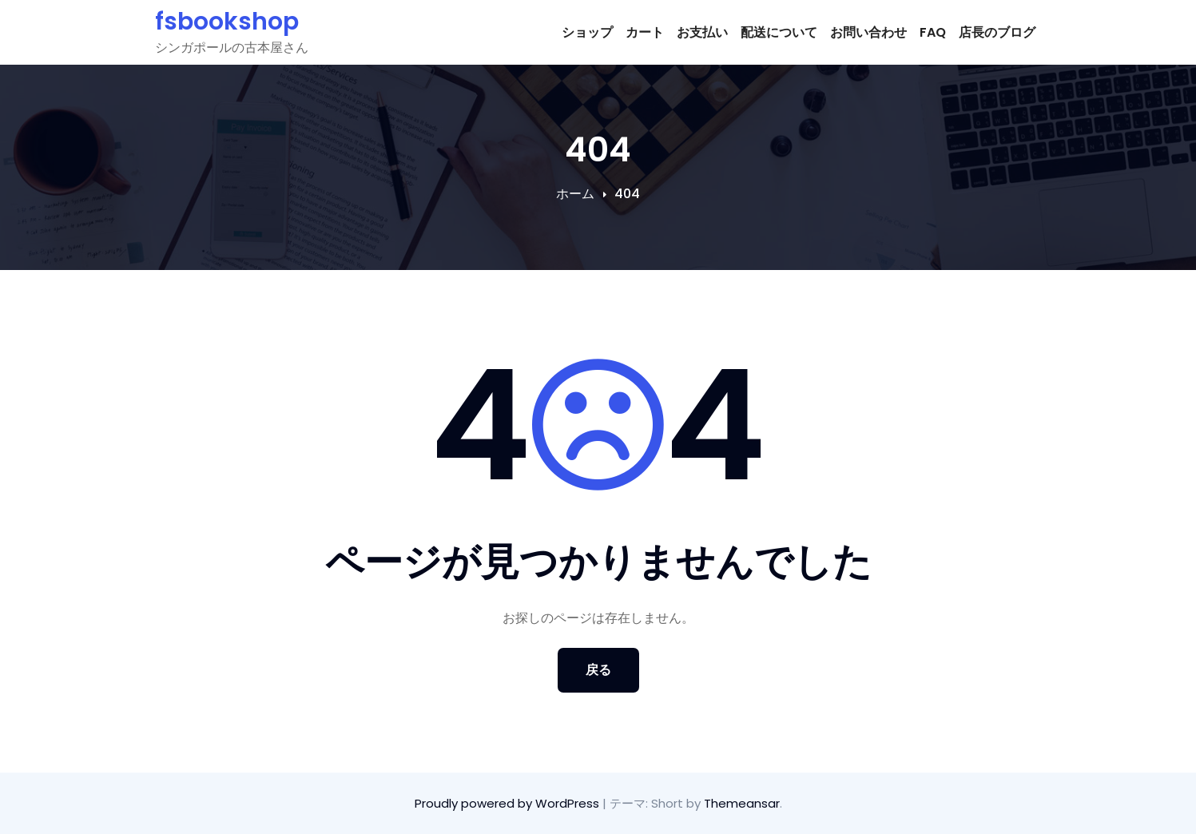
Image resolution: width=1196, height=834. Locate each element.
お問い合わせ (868, 32)
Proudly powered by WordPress (508, 803)
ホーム (575, 194)
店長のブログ (997, 32)
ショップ (587, 32)
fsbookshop (227, 21)
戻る (598, 670)
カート (645, 32)
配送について (779, 32)
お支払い (702, 32)
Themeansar (742, 803)
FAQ (933, 32)
